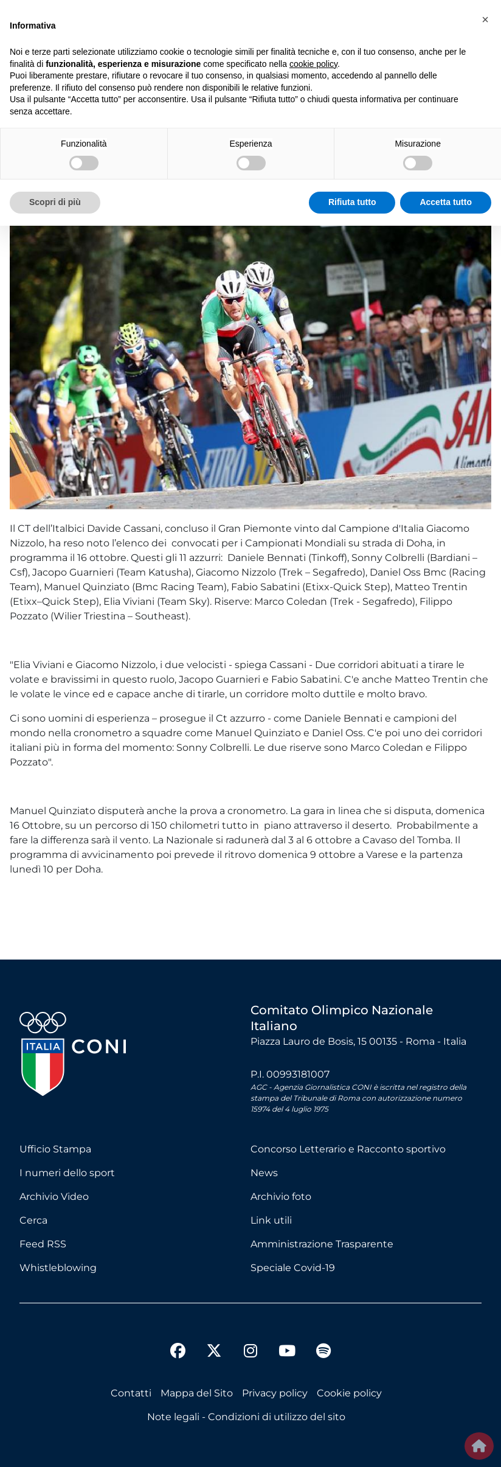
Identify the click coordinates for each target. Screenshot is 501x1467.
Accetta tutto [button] (446, 202)
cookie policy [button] (313, 64)
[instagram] (250, 1352)
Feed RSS (42, 1244)
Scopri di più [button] (55, 202)
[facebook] (177, 1352)
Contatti (131, 1393)
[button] (485, 19)
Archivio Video (54, 1196)
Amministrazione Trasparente (321, 1244)
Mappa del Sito (197, 1393)
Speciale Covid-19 (292, 1268)
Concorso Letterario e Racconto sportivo (348, 1149)
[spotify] (323, 1352)
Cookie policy (349, 1393)
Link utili (271, 1220)
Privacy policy (275, 1393)
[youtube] (287, 1352)
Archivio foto (280, 1196)
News (264, 1173)
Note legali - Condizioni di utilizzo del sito (246, 1417)
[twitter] (214, 1341)
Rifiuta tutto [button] (352, 202)
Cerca (33, 1220)
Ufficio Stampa (55, 1149)
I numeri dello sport (67, 1173)
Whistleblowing (58, 1268)
